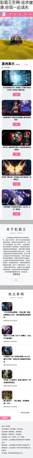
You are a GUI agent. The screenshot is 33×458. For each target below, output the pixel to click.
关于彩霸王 (15, 21)
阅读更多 (26, 64)
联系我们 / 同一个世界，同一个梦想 (13, 437)
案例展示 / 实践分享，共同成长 (11, 434)
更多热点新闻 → (26, 412)
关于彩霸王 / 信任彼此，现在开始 (12, 429)
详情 (16, 94)
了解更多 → (16, 280)
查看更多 (16, 274)
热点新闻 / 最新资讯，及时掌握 (11, 431)
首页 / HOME (6, 426)
